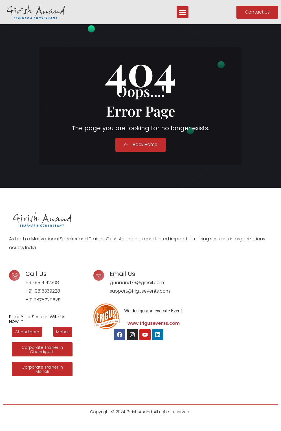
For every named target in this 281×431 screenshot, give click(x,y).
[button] (182, 12)
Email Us (122, 274)
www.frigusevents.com (154, 323)
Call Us (36, 274)
